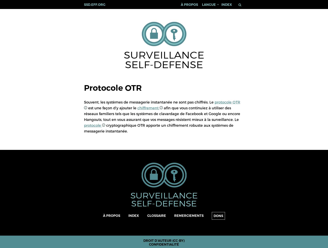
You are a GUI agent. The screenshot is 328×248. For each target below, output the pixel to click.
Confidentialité (164, 244)
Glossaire (156, 216)
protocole (94, 125)
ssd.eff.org (94, 5)
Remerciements (189, 216)
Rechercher (240, 4)
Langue (209, 5)
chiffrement (150, 108)
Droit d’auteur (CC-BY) (164, 241)
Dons (218, 216)
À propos (189, 5)
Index (226, 5)
